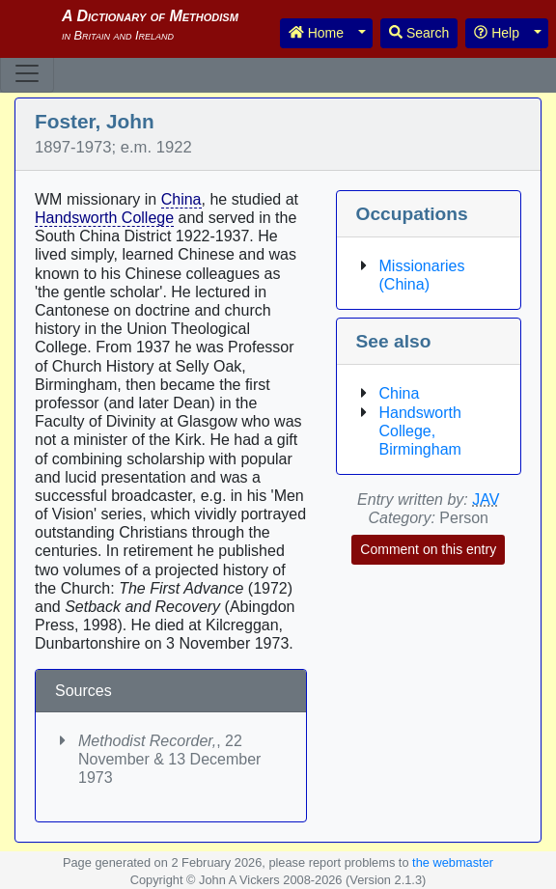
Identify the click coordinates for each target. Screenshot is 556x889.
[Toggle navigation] (27, 73)
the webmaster (452, 862)
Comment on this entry (428, 549)
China (181, 199)
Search (419, 33)
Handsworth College (104, 217)
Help (496, 33)
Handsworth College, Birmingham (420, 431)
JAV (485, 499)
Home (316, 33)
